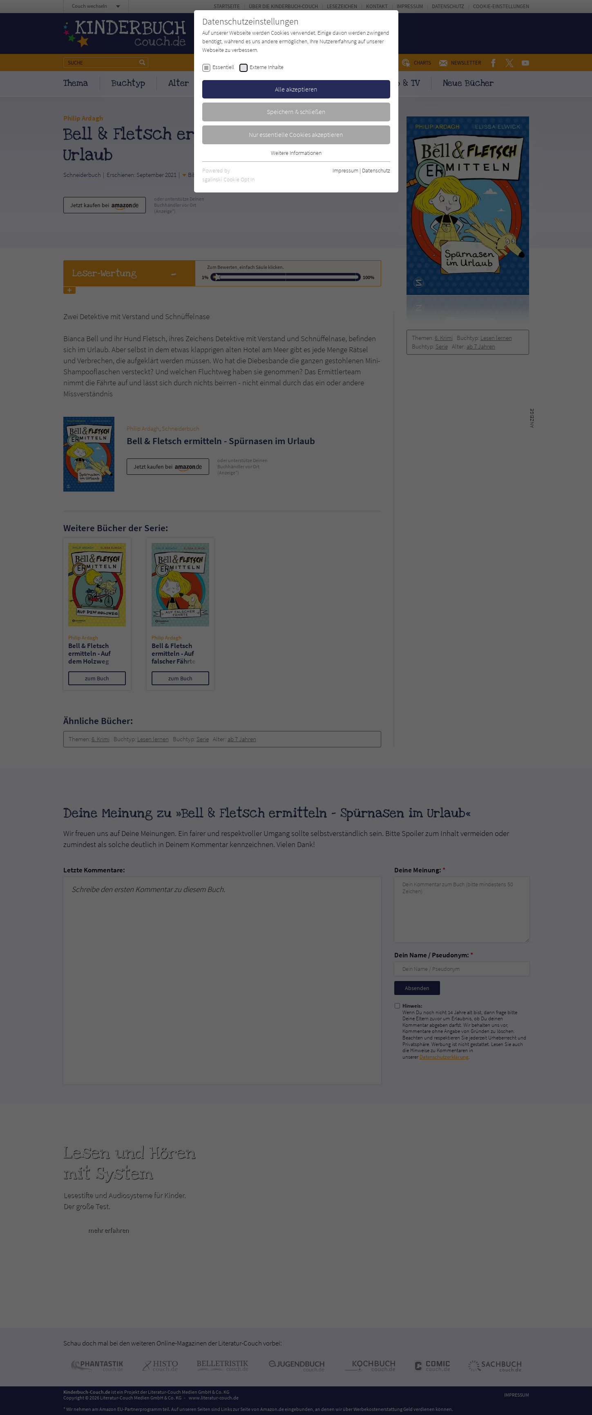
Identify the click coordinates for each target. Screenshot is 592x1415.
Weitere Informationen (296, 152)
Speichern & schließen (296, 111)
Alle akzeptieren (296, 89)
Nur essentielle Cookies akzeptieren (296, 134)
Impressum (345, 170)
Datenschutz (376, 170)
